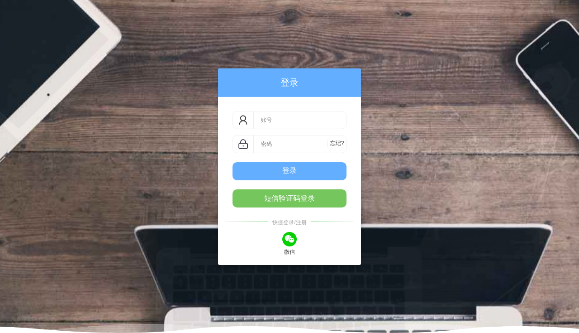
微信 (289, 242)
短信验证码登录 (289, 198)
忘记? (337, 143)
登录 (289, 170)
